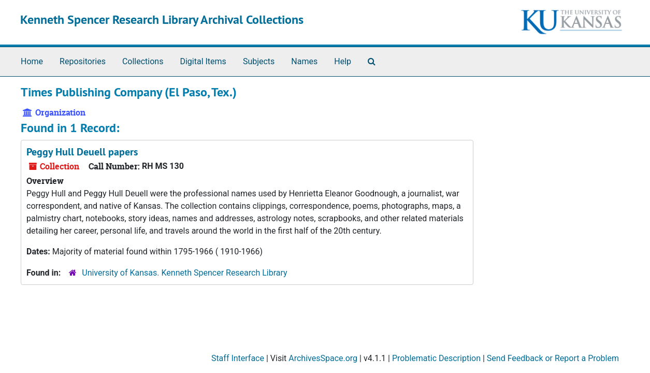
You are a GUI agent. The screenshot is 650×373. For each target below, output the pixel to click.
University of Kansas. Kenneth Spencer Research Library (184, 273)
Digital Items (203, 61)
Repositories (83, 61)
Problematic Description (436, 358)
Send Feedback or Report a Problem (553, 358)
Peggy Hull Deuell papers (82, 152)
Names (304, 61)
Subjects (259, 61)
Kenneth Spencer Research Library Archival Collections (162, 19)
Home (32, 61)
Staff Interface (237, 358)
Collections (143, 61)
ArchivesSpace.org (322, 358)
